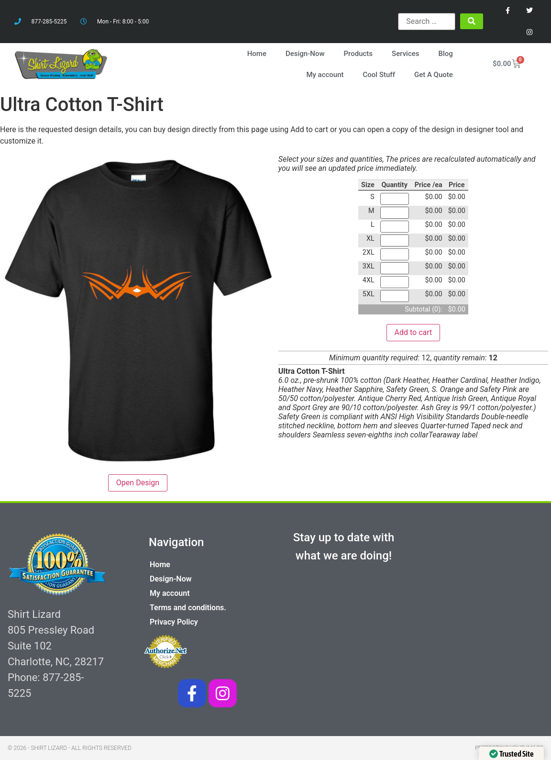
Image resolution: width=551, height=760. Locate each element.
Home (256, 53)
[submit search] (471, 21)
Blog (446, 53)
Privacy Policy (174, 621)
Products (358, 53)
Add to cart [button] (413, 332)
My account (324, 74)
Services (405, 53)
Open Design (137, 482)
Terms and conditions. (188, 607)
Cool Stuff (379, 74)
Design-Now (305, 53)
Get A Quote (433, 74)
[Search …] (426, 21)
